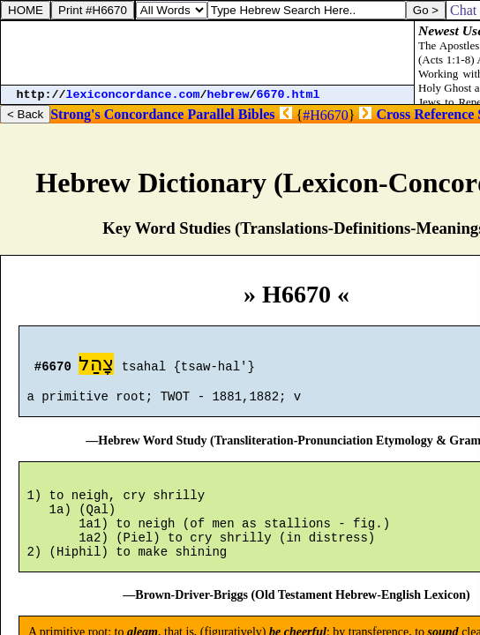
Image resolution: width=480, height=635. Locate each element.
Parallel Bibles (230, 114)
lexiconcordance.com (133, 94)
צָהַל (96, 366)
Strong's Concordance (117, 114)
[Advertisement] (207, 52)
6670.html (288, 94)
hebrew (228, 94)
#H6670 (326, 115)
